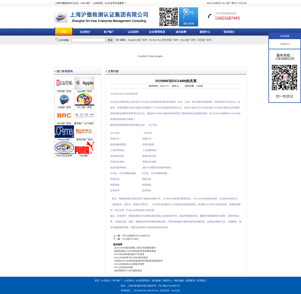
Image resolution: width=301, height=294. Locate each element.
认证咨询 (133, 32)
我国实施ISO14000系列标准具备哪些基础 (135, 251)
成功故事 (181, 32)
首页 (63, 32)
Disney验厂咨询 (188, 40)
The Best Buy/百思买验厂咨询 (163, 40)
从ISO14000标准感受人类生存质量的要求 (135, 247)
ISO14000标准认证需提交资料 (129, 264)
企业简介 (85, 32)
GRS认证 (242, 3)
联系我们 (229, 32)
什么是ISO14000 (130, 239)
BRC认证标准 (214, 3)
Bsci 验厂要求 (229, 3)
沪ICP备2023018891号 (169, 285)
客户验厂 (109, 32)
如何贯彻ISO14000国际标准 (128, 270)
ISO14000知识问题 (123, 267)
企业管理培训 (157, 32)
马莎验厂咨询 (204, 40)
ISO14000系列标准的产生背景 (129, 254)
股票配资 (190, 280)
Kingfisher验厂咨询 (137, 40)
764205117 (284, 44)
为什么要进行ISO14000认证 (136, 235)
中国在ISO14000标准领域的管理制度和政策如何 (138, 260)
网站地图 (179, 280)
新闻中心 (205, 32)
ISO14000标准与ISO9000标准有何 (131, 257)
